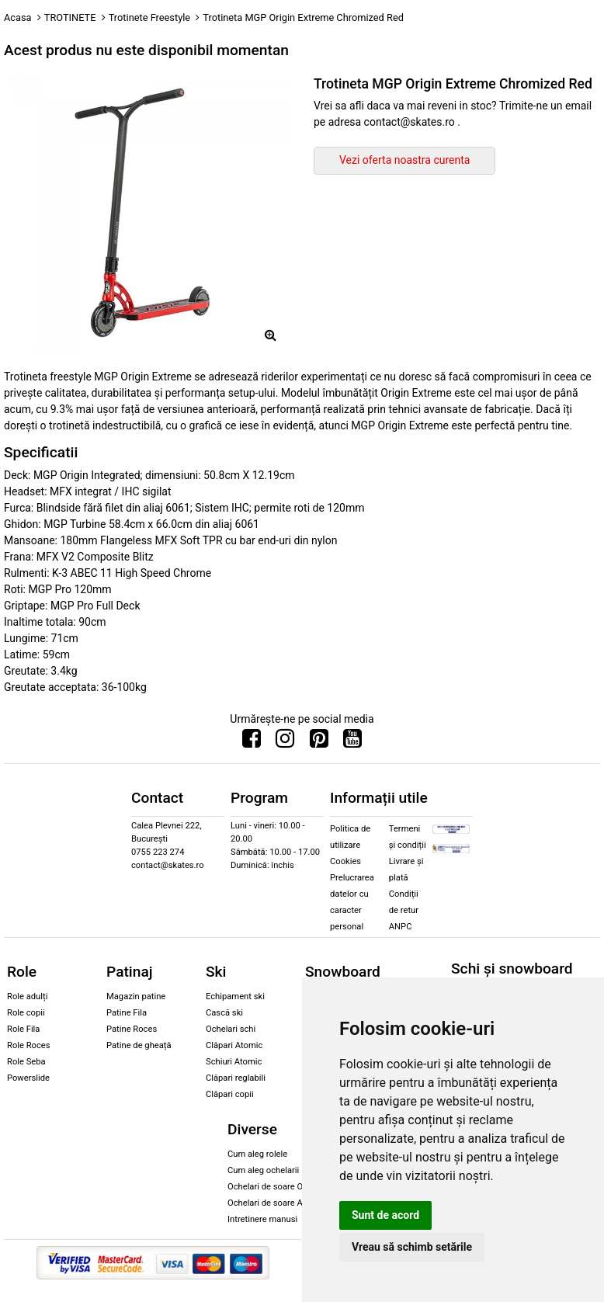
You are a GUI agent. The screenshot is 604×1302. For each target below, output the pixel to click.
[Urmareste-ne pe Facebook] (251, 742)
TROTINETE (70, 17)
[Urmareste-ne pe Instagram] (284, 742)
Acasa (18, 17)
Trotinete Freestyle (149, 17)
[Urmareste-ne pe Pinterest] (319, 742)
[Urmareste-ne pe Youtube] (352, 742)
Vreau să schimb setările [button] (412, 1247)
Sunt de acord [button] (385, 1215)
